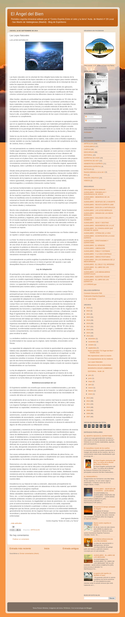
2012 (88, 401)
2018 (88, 323)
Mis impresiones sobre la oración (99, 356)
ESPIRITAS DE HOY (91, 161)
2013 (88, 398)
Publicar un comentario (21, 539)
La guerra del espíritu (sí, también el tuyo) (103, 574)
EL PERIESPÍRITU (91, 476)
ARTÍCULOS (35, 530)
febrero (91, 391)
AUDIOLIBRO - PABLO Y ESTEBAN (97, 251)
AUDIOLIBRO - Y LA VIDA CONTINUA (98, 254)
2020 (88, 317)
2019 (88, 320)
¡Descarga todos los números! (94, 189)
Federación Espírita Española (94, 296)
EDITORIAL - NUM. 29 (96, 371)
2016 (88, 329)
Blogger (89, 608)
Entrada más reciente (20, 548)
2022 (88, 311)
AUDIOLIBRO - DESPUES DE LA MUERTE (99, 202)
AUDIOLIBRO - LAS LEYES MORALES (98, 210)
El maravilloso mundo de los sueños (97, 448)
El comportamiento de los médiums (100, 359)
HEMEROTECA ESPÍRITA (93, 163)
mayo (90, 381)
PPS (85, 175)
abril (90, 385)
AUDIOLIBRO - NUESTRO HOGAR (97, 277)
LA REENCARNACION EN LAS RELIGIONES (103, 540)
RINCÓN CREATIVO (91, 178)
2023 (88, 308)
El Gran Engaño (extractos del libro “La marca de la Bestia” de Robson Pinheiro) (104, 462)
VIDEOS (87, 180)
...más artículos (16, 523)
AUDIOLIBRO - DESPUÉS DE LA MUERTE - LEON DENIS (104, 490)
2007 (88, 417)
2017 (88, 326)
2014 (88, 336)
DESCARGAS (89, 152)
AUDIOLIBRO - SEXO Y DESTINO (96, 223)
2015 (88, 333)
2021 (88, 314)
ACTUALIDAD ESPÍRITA (93, 141)
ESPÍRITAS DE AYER (92, 158)
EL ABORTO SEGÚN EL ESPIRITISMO (98, 436)
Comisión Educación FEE (93, 293)
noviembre (92, 342)
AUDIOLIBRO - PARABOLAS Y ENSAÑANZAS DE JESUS (95, 193)
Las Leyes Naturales (95, 362)
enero (90, 394)
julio (90, 375)
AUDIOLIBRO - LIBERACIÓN (94, 248)
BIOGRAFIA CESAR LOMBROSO (100, 368)
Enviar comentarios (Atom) (29, 553)
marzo (90, 388)
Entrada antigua (70, 548)
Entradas (89, 117)
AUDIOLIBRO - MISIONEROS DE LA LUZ (99, 225)
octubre (91, 345)
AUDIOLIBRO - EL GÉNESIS (94, 245)
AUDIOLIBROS (89, 146)
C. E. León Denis (90, 299)
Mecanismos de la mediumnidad (99, 365)
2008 (88, 413)
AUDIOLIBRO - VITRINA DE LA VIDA (97, 233)
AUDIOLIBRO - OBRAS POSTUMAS (97, 257)
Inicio (46, 548)
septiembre (92, 348)
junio (90, 378)
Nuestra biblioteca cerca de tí (94, 172)
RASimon (67, 608)
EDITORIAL (88, 155)
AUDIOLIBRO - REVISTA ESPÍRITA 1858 (99, 205)
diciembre (92, 338)
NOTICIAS (88, 169)
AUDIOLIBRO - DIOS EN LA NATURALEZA (99, 207)
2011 (88, 404)
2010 (88, 407)
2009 (88, 410)
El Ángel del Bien (27, 14)
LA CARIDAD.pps (90, 284)
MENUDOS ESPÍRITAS (92, 166)
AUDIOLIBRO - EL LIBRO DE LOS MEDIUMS (104, 556)
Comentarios (90, 121)
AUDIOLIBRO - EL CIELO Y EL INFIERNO (99, 264)
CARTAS (87, 149)
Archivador (88, 132)
